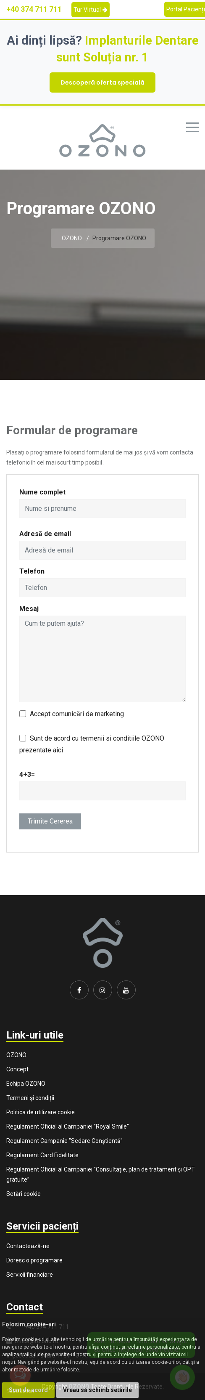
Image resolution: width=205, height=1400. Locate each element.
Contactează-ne (28, 1246)
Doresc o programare (34, 1260)
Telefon (32, 571)
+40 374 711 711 (34, 9)
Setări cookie (23, 1193)
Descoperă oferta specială (102, 82)
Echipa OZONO (25, 1083)
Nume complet (42, 492)
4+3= (27, 774)
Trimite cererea (50, 821)
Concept (17, 1069)
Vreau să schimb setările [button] (97, 1390)
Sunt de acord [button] (28, 1390)
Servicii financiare (29, 1274)
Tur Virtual (91, 9)
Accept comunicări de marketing (77, 714)
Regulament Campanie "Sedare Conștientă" (64, 1140)
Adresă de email (45, 534)
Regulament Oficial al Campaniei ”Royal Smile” (67, 1126)
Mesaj (29, 609)
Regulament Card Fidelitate (42, 1155)
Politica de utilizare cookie (40, 1112)
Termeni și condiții (30, 1097)
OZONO (72, 238)
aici (58, 750)
